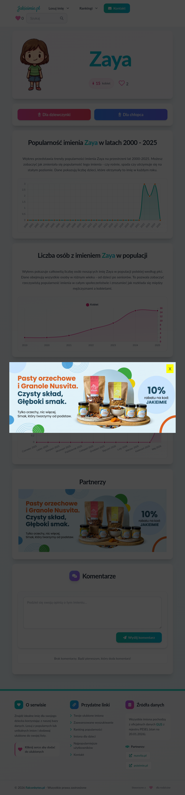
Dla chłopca (130, 114)
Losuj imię (59, 8)
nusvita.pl (138, 755)
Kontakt (116, 8)
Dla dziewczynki (54, 114)
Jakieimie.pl (28, 8)
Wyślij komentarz (139, 637)
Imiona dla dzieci (83, 736)
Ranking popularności (86, 729)
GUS (159, 724)
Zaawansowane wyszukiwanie (91, 722)
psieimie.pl (138, 765)
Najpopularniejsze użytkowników (83, 745)
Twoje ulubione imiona (87, 715)
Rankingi (89, 8)
